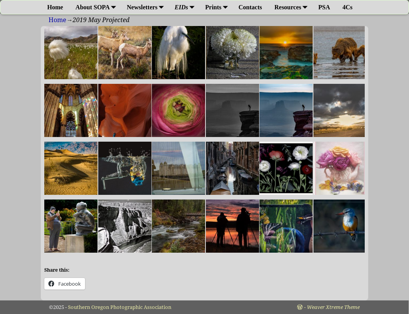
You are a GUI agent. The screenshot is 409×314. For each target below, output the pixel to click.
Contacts (250, 7)
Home (55, 7)
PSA (324, 7)
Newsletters (147, 7)
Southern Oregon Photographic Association (119, 307)
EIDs (186, 7)
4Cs (348, 7)
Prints (218, 7)
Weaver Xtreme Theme (333, 307)
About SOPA (97, 7)
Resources (292, 7)
